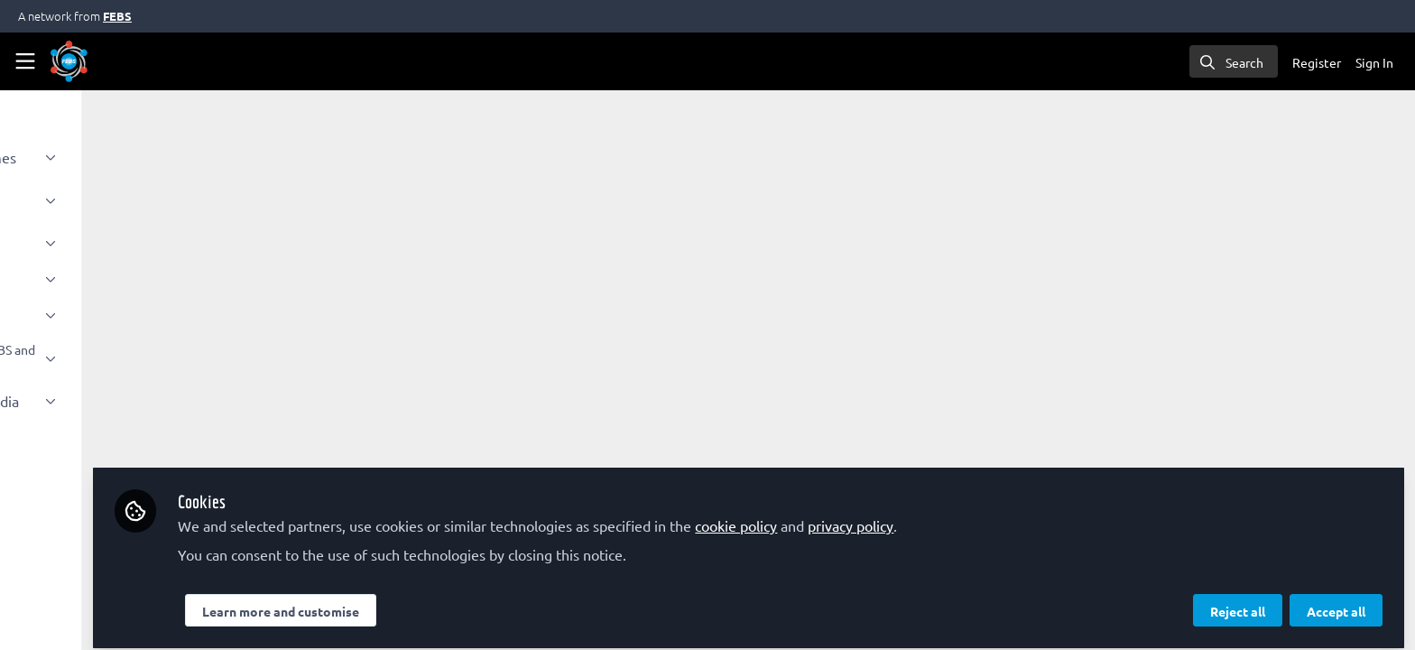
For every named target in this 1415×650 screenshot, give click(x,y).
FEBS (117, 15)
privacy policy (999, 516)
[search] (1233, 61)
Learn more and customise (429, 602)
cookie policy (885, 516)
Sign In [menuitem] (1374, 62)
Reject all (1237, 602)
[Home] (69, 61)
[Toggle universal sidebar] (25, 61)
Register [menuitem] (1316, 62)
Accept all (1336, 602)
